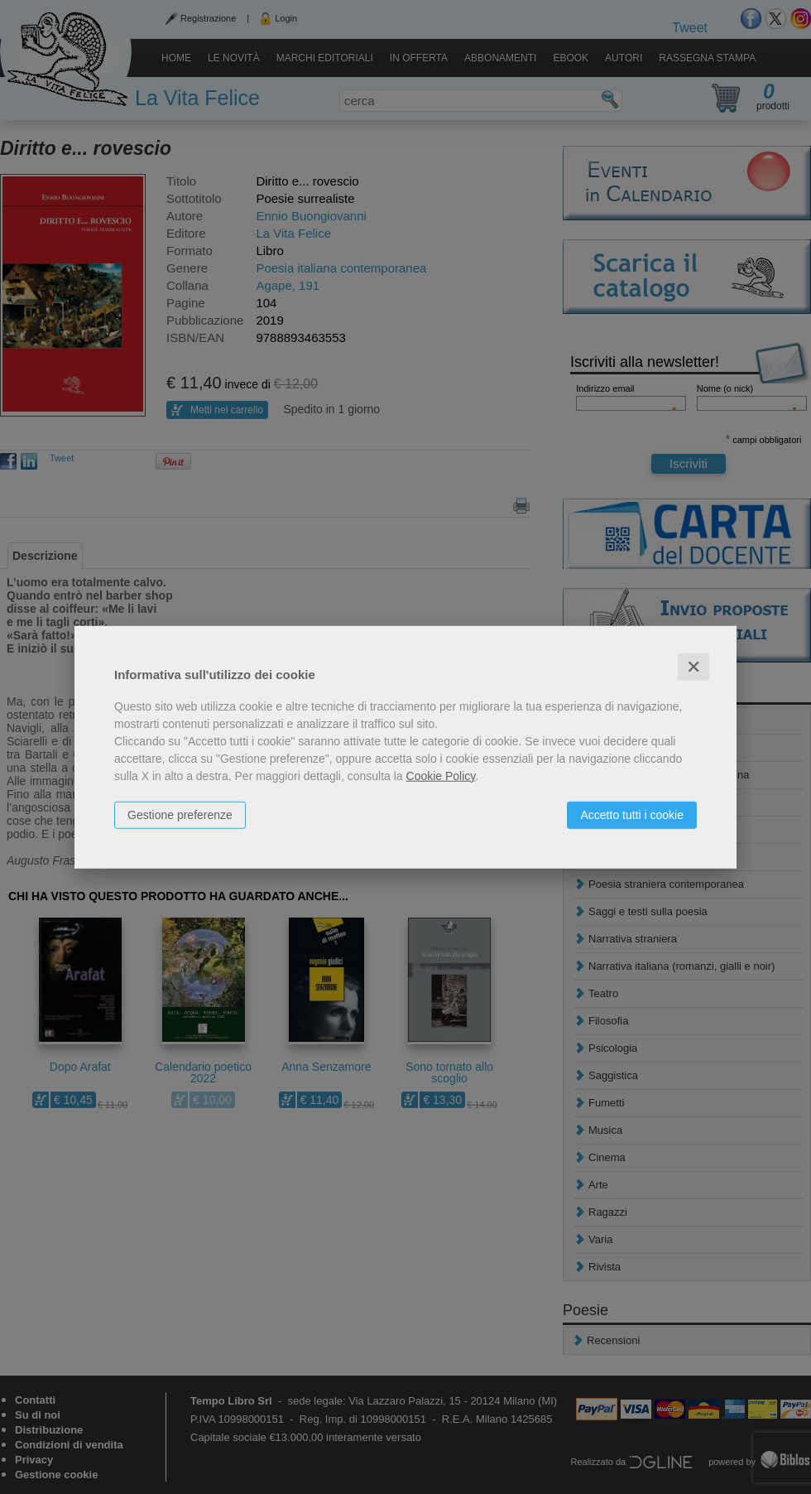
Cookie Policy (441, 775)
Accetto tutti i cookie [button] (632, 814)
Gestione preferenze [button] (180, 814)
